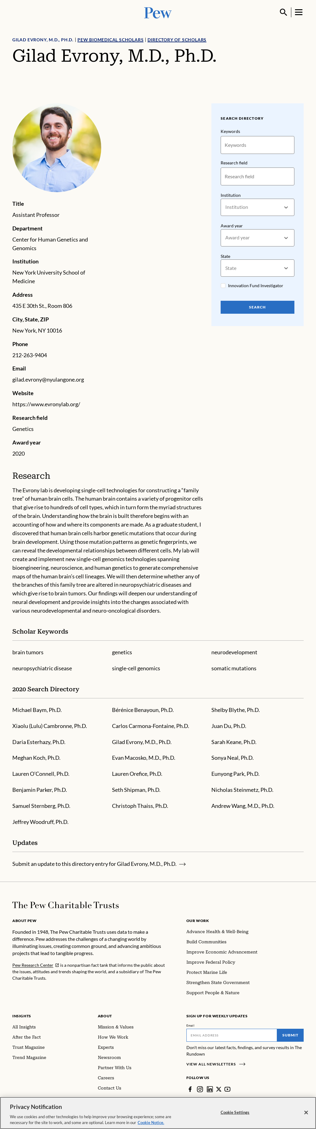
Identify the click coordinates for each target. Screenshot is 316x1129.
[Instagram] (200, 1089)
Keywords (230, 131)
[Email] (231, 1035)
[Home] (65, 905)
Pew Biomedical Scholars (110, 39)
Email (190, 1025)
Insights (21, 1016)
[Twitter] (219, 1089)
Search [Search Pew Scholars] (257, 307)
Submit (290, 1035)
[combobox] (225, 207)
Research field (234, 162)
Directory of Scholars (177, 39)
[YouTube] (227, 1089)
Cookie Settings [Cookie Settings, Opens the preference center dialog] (235, 1112)
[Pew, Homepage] (158, 12)
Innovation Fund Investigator (255, 285)
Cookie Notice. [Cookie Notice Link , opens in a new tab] (151, 1122)
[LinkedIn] (210, 1089)
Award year (232, 225)
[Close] (306, 1112)
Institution (231, 195)
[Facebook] (190, 1089)
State (225, 255)
